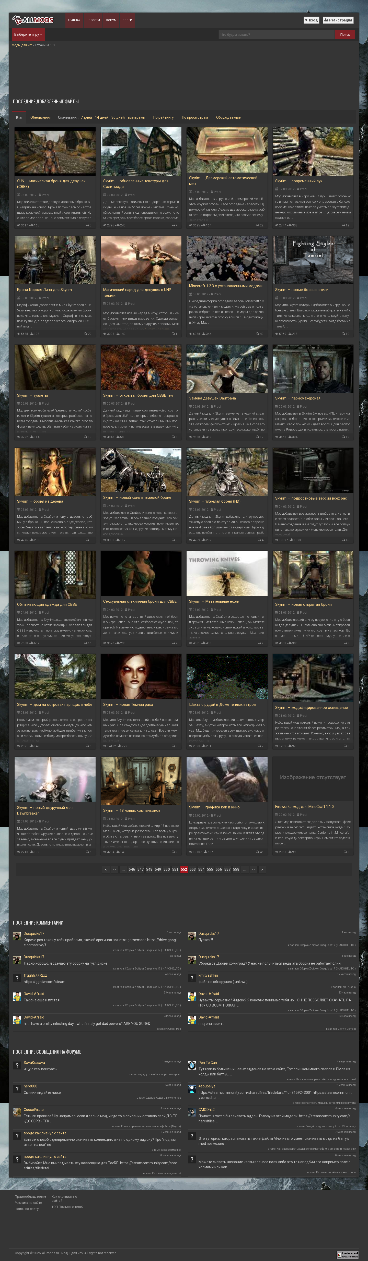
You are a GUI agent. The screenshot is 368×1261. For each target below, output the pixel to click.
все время (136, 117)
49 (261, 334)
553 (193, 869)
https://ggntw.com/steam (44, 982)
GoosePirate (34, 1110)
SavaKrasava (34, 1063)
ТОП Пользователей (68, 1207)
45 (261, 852)
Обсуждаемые (228, 117)
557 (227, 869)
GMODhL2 (207, 1110)
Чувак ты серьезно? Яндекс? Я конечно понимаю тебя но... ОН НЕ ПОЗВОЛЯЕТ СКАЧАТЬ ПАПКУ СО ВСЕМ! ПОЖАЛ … (275, 1002)
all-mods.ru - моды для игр (62, 1253)
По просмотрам (195, 117)
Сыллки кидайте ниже (42, 1092)
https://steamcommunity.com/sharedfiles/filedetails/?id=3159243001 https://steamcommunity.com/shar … (275, 1095)
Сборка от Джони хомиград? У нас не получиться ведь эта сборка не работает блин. (270, 963)
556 (219, 869)
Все (19, 118)
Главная (74, 20)
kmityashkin (208, 975)
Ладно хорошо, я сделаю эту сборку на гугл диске (65, 963)
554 (201, 869)
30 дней (118, 117)
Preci (45, 195)
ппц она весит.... (212, 1024)
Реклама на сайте (28, 1203)
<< (114, 869)
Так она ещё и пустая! (42, 1000)
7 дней (86, 117)
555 (210, 869)
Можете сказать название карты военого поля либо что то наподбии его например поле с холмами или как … (274, 1164)
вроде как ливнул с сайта (45, 1133)
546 (132, 869)
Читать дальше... (158, 329)
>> (253, 869)
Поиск (345, 35)
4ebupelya (207, 1086)
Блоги (127, 20)
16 (89, 643)
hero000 (30, 1086)
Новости (93, 20)
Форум (111, 20)
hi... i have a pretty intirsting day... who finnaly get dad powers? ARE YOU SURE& (87, 1024)
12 (347, 225)
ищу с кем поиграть (40, 1069)
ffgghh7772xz (35, 975)
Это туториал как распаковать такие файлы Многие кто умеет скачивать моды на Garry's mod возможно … (274, 1141)
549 (158, 869)
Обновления (40, 117)
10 (347, 334)
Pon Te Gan (208, 1063)
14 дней (101, 117)
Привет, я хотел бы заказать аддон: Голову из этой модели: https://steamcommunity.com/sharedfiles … (275, 1118)
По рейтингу (163, 117)
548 (149, 869)
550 (167, 869)
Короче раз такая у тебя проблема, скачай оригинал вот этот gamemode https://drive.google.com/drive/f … (100, 942)
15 (347, 540)
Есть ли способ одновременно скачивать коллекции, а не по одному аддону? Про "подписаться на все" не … (100, 1142)
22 (261, 225)
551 (175, 869)
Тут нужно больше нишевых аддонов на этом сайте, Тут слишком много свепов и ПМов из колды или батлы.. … (274, 1071)
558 (236, 869)
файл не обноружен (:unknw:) (223, 982)
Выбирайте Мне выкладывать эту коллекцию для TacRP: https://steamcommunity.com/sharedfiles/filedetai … (100, 1165)
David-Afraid (34, 994)
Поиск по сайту (27, 1209)
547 (140, 869)
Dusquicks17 (34, 933)
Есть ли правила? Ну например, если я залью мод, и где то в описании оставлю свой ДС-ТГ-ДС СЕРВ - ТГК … (100, 1118)
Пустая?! (206, 940)
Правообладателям (30, 1196)
